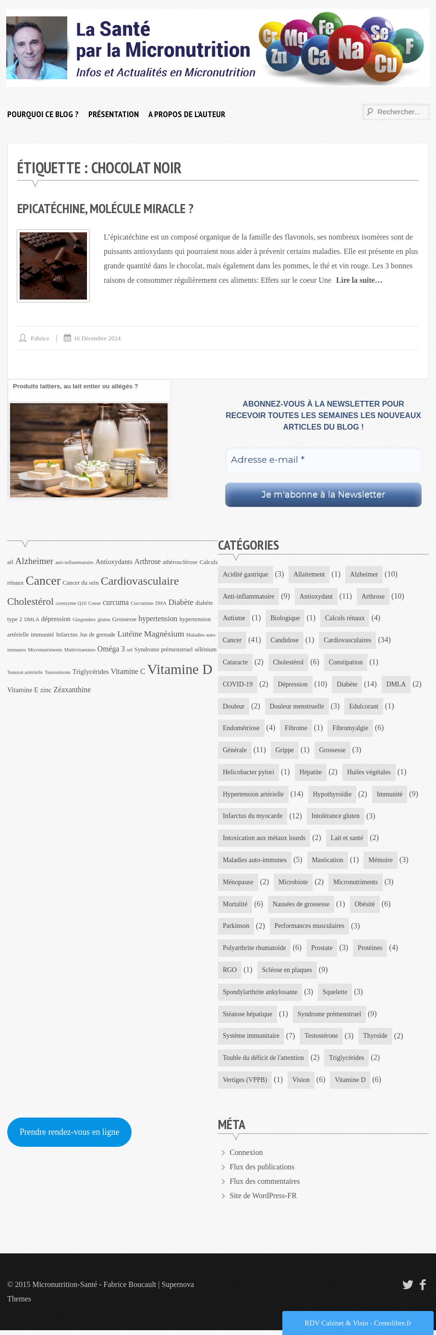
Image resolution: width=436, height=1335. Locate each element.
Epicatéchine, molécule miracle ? (107, 208)
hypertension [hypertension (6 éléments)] (157, 618)
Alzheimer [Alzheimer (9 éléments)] (34, 560)
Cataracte (235, 662)
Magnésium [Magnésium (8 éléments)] (164, 633)
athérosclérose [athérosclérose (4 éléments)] (180, 561)
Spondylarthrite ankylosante (260, 995)
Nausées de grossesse (302, 907)
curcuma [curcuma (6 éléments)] (116, 602)
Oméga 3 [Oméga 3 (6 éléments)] (111, 648)
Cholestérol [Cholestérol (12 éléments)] (30, 601)
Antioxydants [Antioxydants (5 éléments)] (114, 561)
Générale (235, 751)
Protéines (371, 951)
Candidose (285, 640)
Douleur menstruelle (298, 707)
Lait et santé (348, 840)
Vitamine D (351, 1084)
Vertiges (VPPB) (245, 1084)
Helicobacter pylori (249, 773)
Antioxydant (317, 596)
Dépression (294, 684)
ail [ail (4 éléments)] (10, 561)
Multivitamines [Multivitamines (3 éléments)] (80, 649)
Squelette (336, 995)
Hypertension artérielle (254, 796)
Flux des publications (262, 1171)
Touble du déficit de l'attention (264, 1062)
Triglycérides (348, 1062)
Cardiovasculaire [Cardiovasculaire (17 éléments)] (140, 580)
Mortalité (235, 907)
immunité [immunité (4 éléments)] (42, 634)
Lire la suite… (359, 280)
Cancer (232, 640)
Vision (302, 1084)
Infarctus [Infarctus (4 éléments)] (67, 634)
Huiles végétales (370, 773)
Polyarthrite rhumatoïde (255, 951)
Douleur (234, 707)
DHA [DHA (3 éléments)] (161, 603)
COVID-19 (238, 684)
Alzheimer (365, 573)
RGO (230, 973)
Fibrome (296, 729)
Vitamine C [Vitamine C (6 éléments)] (128, 671)
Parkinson (236, 929)
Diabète (348, 684)
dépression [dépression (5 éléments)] (56, 618)
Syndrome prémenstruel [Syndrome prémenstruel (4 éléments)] (163, 649)
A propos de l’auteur (186, 114)
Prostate (323, 951)
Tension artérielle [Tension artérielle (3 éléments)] (25, 671)
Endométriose (241, 729)
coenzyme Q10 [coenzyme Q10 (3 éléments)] (71, 603)
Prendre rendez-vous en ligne (70, 1137)
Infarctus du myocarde (253, 818)
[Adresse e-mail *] (323, 460)
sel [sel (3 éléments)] (130, 649)
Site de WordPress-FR (264, 1200)
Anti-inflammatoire (249, 596)
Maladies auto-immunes (255, 862)
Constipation (347, 662)
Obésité (366, 907)
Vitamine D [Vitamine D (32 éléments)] (180, 668)
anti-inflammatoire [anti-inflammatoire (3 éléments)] (74, 562)
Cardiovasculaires (349, 640)
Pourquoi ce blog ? (43, 114)
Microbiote (294, 885)
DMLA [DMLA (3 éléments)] (31, 619)
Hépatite (311, 773)
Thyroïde (376, 1040)
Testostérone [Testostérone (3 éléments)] (58, 671)
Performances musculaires (310, 929)
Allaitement (310, 573)
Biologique (286, 618)
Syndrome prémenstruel (330, 1018)
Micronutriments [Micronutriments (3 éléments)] (45, 649)
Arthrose (375, 596)
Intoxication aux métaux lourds (265, 840)
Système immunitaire (251, 1040)
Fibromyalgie (352, 729)
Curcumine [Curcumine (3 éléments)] (142, 603)
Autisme (234, 618)
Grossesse (333, 751)
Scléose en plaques (287, 973)
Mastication (329, 862)
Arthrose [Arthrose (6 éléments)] (147, 561)
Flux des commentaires (265, 1186)
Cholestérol (289, 662)
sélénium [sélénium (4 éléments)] (205, 649)
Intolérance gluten (337, 818)
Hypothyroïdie (333, 796)
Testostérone (322, 1040)
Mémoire (382, 862)
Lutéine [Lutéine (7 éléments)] (130, 633)
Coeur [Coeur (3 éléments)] (94, 603)
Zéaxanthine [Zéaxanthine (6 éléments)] (72, 689)
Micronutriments (356, 885)
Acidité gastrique (246, 573)
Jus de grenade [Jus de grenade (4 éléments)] (98, 634)
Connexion (246, 1157)
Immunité (391, 796)
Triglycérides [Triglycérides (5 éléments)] (91, 671)
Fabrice (40, 338)
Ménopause (238, 885)
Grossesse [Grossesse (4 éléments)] (124, 618)
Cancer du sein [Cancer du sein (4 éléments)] (80, 582)
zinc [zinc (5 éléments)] (46, 689)
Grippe (285, 751)
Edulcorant (365, 707)
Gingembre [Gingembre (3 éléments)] (84, 619)
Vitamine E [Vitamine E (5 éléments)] (22, 689)
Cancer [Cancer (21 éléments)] (43, 580)
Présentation (113, 114)
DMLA (398, 684)
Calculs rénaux (346, 618)
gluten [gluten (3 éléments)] (103, 619)
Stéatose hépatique (248, 1018)
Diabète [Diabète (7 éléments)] (181, 602)
